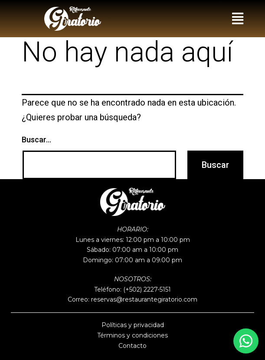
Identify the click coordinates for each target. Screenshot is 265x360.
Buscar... (36, 139)
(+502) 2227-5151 (147, 289)
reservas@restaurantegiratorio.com (144, 299)
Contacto (132, 346)
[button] (237, 18)
